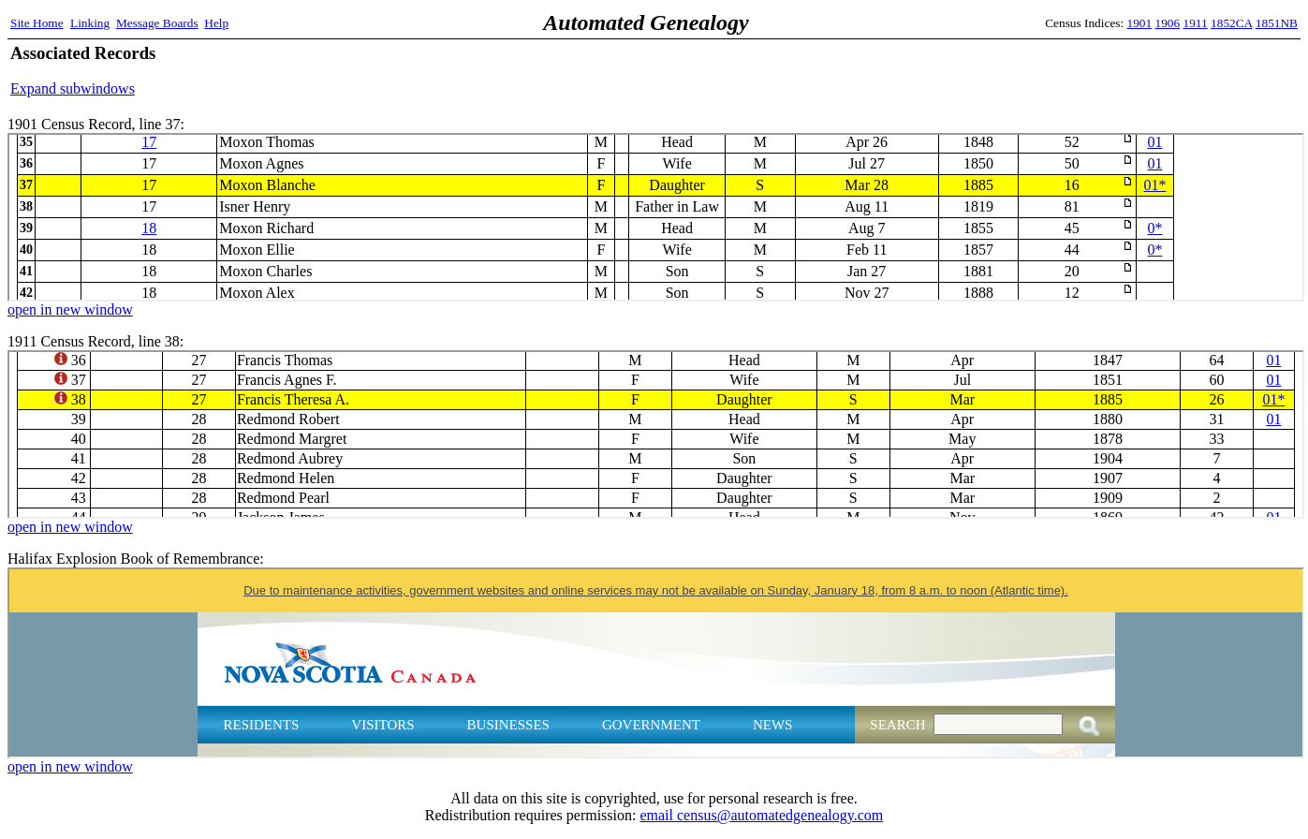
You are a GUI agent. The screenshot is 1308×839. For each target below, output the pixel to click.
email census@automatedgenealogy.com (761, 815)
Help (216, 23)
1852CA (1231, 23)
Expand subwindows (72, 88)
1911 (1195, 23)
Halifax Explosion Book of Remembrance (655, 662)
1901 (1140, 23)
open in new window (70, 309)
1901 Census (655, 217)
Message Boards (157, 23)
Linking (90, 23)
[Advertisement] (1079, 70)
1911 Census (655, 434)
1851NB (1277, 23)
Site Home (37, 23)
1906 (1168, 23)
